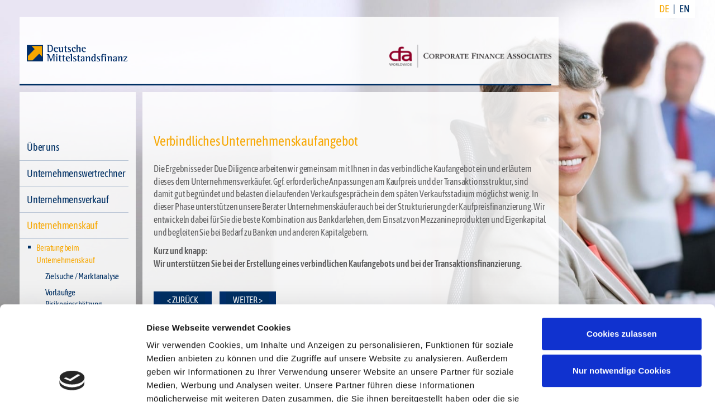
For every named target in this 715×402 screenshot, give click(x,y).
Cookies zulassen (622, 245)
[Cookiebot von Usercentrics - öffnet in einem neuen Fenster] (72, 380)
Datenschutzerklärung (193, 350)
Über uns (43, 147)
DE (664, 9)
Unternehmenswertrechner (76, 173)
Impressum (278, 350)
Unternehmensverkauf (68, 199)
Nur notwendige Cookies (622, 282)
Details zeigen (174, 380)
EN (684, 9)
